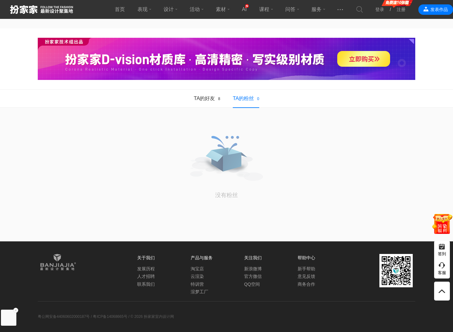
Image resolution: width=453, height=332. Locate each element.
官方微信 (253, 276)
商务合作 (306, 284)
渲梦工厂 (199, 291)
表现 (142, 9)
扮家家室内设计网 (41, 9)
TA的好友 (204, 98)
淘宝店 (197, 268)
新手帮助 (306, 268)
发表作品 (439, 9)
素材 (221, 9)
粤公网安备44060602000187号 (64, 316)
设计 (169, 9)
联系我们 (146, 284)
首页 (120, 9)
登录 (379, 9)
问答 (290, 9)
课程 (264, 9)
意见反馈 (306, 276)
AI (244, 9)
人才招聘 (146, 276)
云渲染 (197, 276)
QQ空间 (252, 284)
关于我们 (146, 257)
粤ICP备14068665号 (110, 316)
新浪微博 (253, 268)
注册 (401, 9)
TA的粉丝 (243, 98)
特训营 (197, 284)
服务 (316, 9)
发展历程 (146, 268)
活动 (195, 9)
